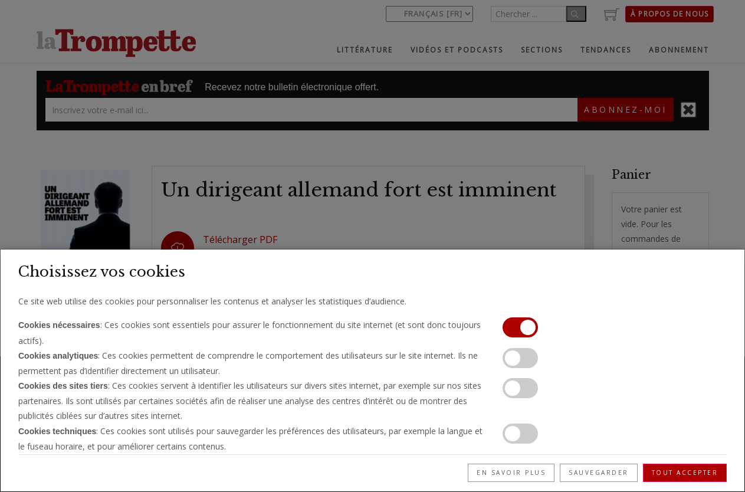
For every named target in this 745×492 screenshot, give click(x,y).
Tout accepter (685, 472)
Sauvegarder (599, 472)
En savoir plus (511, 472)
